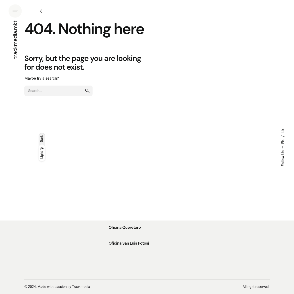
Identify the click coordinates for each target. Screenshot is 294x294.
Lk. (283, 130)
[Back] (42, 11)
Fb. (283, 141)
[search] (87, 91)
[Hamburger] (15, 11)
